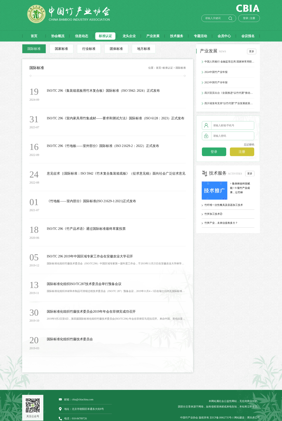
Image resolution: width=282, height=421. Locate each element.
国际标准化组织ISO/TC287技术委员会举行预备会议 (84, 285)
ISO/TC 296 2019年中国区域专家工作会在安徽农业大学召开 (90, 257)
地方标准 (143, 50)
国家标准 (61, 50)
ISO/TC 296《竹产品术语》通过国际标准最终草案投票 (86, 230)
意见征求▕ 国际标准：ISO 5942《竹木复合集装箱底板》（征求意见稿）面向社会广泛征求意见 (116, 174)
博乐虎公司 (253, 417)
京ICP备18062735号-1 (222, 417)
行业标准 (88, 50)
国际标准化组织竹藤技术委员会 (70, 340)
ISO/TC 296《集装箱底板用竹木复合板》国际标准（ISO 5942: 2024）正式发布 (103, 91)
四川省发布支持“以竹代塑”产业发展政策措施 (229, 104)
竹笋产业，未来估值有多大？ (221, 223)
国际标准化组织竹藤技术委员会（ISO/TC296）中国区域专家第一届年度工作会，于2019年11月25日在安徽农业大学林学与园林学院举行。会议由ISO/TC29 (116, 264)
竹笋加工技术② (213, 214)
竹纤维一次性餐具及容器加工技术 (223, 205)
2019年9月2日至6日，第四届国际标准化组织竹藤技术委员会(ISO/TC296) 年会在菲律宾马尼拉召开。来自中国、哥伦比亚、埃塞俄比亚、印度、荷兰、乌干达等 (116, 319)
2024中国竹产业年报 (216, 73)
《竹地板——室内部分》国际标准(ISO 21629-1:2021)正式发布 (91, 202)
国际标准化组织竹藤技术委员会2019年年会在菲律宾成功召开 (91, 312)
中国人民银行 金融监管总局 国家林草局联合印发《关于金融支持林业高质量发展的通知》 (229, 62)
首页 (158, 68)
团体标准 (116, 50)
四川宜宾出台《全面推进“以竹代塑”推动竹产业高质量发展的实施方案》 (229, 94)
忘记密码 (249, 145)
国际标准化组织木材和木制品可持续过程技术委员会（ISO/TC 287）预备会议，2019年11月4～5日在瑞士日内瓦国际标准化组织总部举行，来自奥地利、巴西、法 (116, 292)
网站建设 (239, 417)
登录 (241, 18)
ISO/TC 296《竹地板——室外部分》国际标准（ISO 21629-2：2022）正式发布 (103, 147)
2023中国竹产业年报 (216, 83)
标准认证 (168, 68)
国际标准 (34, 50)
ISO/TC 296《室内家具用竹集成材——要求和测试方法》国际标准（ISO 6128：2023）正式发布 (115, 119)
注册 (248, 18)
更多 (251, 52)
